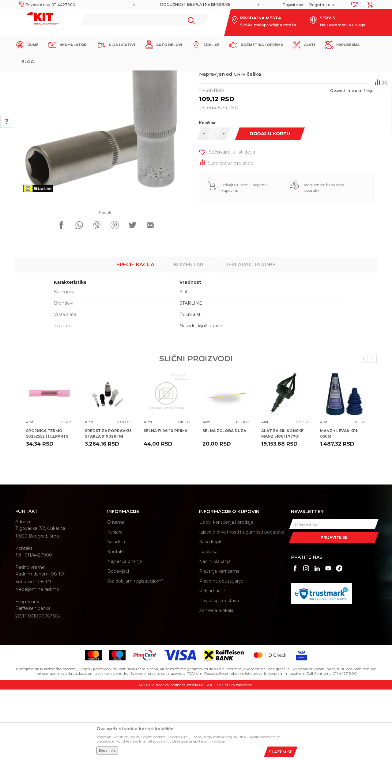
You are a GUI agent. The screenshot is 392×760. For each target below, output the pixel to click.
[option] (196, 4)
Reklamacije (212, 661)
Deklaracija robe (250, 335)
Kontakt (115, 622)
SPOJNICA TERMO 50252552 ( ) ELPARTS (47, 504)
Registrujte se (322, 4)
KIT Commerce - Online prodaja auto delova (54, 75)
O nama (115, 592)
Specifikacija (135, 335)
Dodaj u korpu (270, 204)
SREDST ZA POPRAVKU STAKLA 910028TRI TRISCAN (108, 507)
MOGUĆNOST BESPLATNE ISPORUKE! (196, 4)
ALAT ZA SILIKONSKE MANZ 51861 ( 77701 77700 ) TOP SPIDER (282, 507)
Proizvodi (105, 75)
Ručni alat (190, 385)
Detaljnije (107, 750)
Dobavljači (118, 641)
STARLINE (190, 373)
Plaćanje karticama (219, 641)
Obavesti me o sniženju (352, 161)
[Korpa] (368, 6)
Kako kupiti (211, 612)
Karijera (115, 602)
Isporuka (208, 622)
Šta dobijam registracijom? (135, 651)
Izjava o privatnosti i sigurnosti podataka (241, 602)
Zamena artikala (216, 681)
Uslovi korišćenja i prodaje (226, 592)
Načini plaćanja (215, 632)
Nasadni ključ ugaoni (201, 396)
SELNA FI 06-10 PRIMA (165, 501)
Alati (122, 75)
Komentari (189, 335)
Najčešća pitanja (124, 632)
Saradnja (116, 612)
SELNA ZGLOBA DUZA (224, 501)
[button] (144, 20)
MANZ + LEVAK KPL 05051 (339, 504)
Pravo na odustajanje (221, 651)
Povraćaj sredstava (219, 671)
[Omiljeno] (354, 6)
